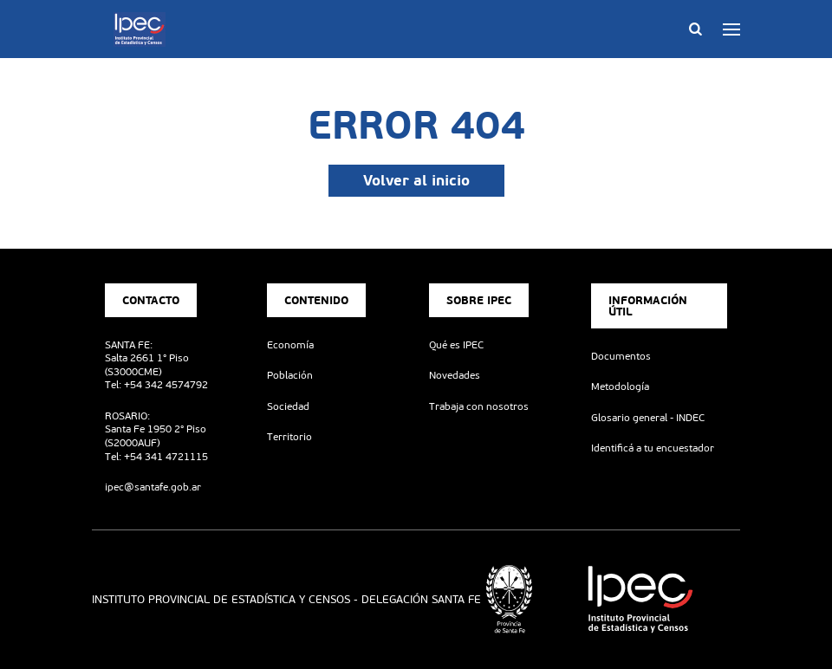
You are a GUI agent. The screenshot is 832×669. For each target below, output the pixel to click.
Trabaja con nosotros (479, 406)
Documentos (621, 356)
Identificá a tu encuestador (652, 448)
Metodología (620, 386)
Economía (290, 345)
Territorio (289, 437)
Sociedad (288, 406)
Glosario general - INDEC (648, 418)
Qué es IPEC (456, 345)
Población (290, 375)
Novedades (454, 375)
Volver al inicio (416, 180)
